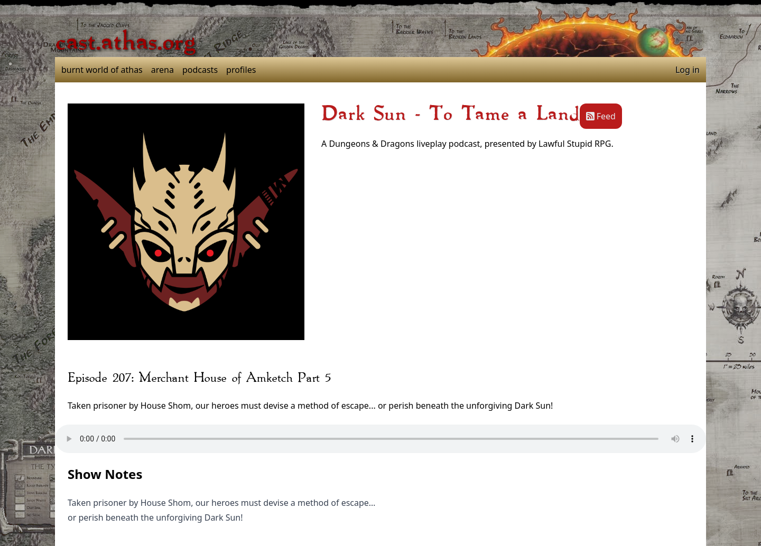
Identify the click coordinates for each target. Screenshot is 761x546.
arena (162, 70)
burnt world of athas (102, 70)
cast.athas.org (125, 42)
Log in (687, 70)
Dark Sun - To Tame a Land (450, 114)
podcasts (200, 70)
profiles (241, 70)
